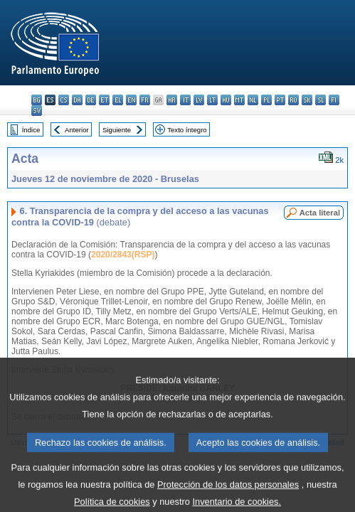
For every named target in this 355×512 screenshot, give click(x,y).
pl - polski (266, 100)
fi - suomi (334, 100)
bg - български (36, 100)
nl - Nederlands (253, 100)
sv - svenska (36, 110)
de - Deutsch (90, 100)
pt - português (280, 100)
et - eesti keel (104, 100)
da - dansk (77, 100)
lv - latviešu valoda (199, 100)
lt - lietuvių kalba (212, 100)
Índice (31, 130)
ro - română (293, 100)
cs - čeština (63, 100)
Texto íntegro (186, 130)
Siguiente (116, 130)
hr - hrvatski (171, 100)
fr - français (144, 100)
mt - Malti (239, 100)
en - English (131, 100)
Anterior (77, 130)
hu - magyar (226, 100)
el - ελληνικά (117, 100)
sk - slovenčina (307, 100)
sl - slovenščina (320, 100)
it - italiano (185, 100)
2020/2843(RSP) (122, 255)
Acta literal (320, 212)
